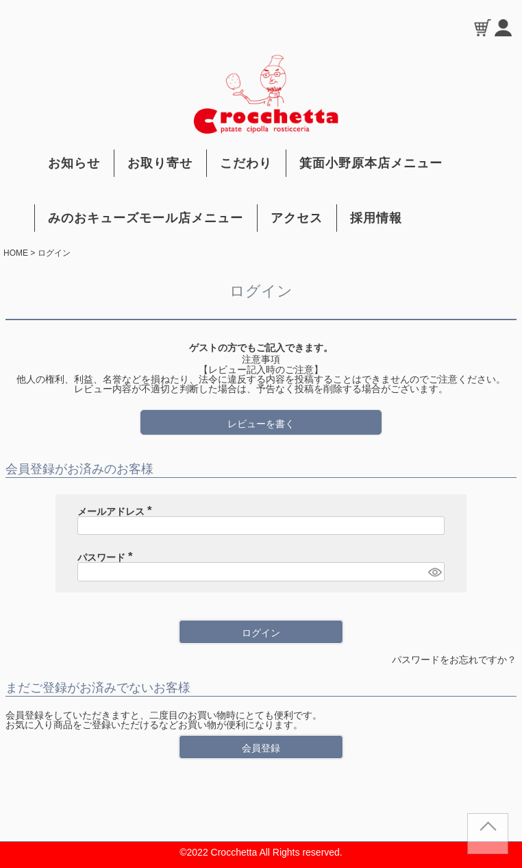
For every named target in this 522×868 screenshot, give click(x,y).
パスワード (107, 557)
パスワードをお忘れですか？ (454, 659)
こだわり (246, 163)
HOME (15, 253)
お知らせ (74, 163)
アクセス (297, 218)
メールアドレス (117, 511)
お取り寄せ (159, 163)
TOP (488, 839)
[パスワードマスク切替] (434, 572)
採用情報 (376, 218)
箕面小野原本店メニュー (371, 163)
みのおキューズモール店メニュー (145, 218)
